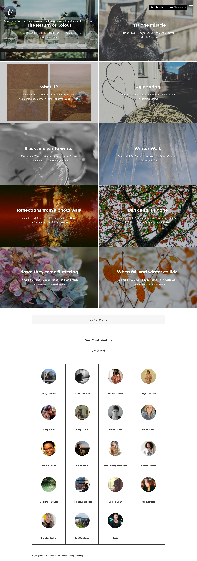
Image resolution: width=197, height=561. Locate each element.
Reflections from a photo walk (49, 210)
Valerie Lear (169, 279)
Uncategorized (163, 222)
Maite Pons (148, 429)
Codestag (79, 555)
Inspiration (41, 283)
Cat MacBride (82, 538)
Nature (140, 222)
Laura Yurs (82, 465)
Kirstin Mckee (68, 32)
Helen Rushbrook (82, 502)
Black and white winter (49, 148)
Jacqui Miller (148, 502)
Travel (55, 37)
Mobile (144, 37)
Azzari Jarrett (148, 465)
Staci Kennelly (82, 393)
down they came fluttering (49, 271)
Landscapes (140, 283)
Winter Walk (147, 148)
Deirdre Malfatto (169, 156)
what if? (49, 86)
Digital (144, 160)
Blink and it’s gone (148, 210)
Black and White (41, 160)
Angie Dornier (148, 393)
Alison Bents (115, 429)
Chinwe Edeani (49, 465)
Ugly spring (147, 86)
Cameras (25, 98)
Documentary (38, 98)
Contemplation (41, 222)
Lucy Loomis (71, 279)
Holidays (58, 98)
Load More (99, 319)
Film (49, 98)
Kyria (115, 538)
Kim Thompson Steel (115, 465)
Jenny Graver (166, 32)
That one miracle (148, 25)
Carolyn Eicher (67, 94)
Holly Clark (49, 429)
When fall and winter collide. (148, 271)
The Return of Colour (49, 25)
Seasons (46, 37)
